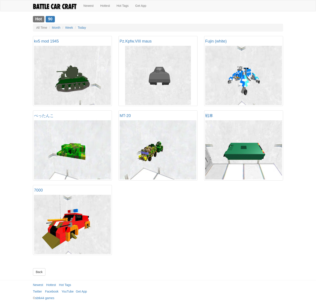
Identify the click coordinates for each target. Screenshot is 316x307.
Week (69, 27)
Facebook (51, 291)
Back (39, 272)
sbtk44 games (44, 298)
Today (82, 27)
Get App (140, 5)
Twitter (37, 291)
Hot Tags (123, 5)
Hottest (105, 5)
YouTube (68, 291)
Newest (88, 5)
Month (56, 27)
